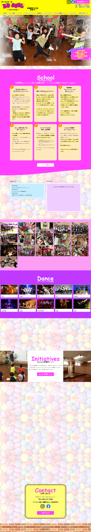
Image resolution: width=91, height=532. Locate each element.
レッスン (19, 13)
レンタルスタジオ (72, 13)
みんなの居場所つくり (60, 13)
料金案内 (39, 13)
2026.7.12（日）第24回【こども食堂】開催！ (22, 195)
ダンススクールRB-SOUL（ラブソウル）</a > (63, 186)
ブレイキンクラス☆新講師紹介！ (19, 191)
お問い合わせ (82, 13)
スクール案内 (12, 13)
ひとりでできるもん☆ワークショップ (20, 187)
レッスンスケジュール (29, 13)
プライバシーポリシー (83, 527)
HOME (4, 13)
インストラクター (48, 13)
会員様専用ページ (82, 2)
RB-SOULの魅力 (17, 527)
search (88, 13)
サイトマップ (45, 529)
